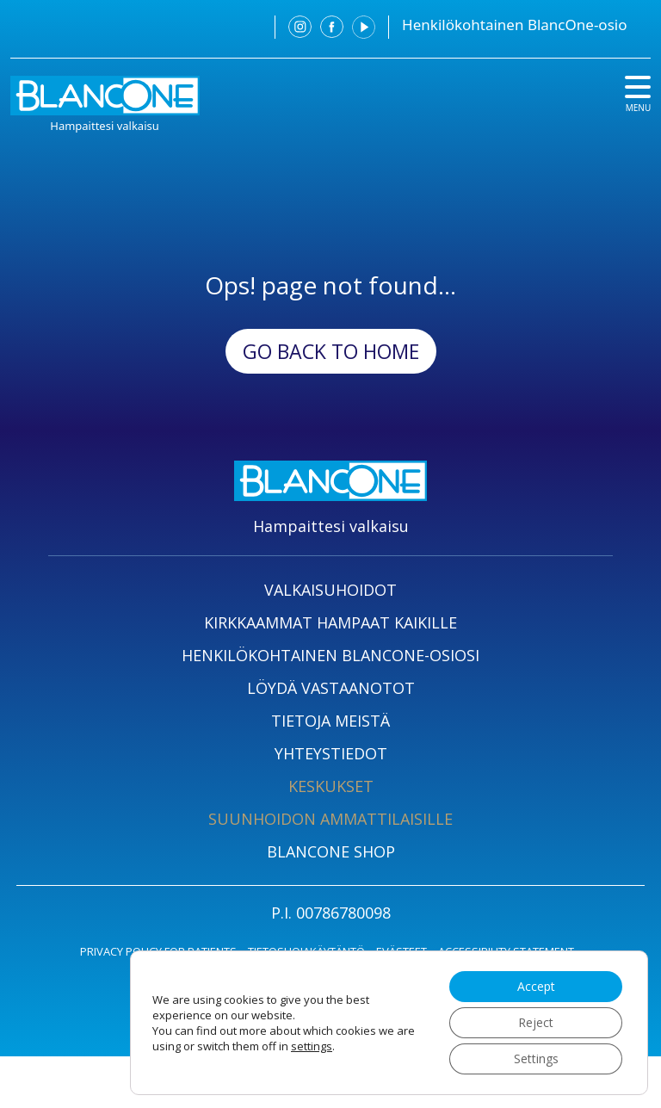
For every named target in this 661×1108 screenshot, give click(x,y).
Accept (536, 986)
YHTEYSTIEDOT (331, 753)
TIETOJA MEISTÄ (330, 720)
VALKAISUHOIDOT (330, 589)
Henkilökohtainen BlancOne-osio (514, 24)
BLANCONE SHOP (331, 851)
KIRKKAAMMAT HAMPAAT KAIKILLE (330, 622)
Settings (536, 1058)
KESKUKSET (331, 786)
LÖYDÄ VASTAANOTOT (331, 688)
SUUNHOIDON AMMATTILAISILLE (330, 818)
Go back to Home (331, 351)
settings (311, 1046)
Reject (535, 1022)
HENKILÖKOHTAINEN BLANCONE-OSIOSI (330, 655)
